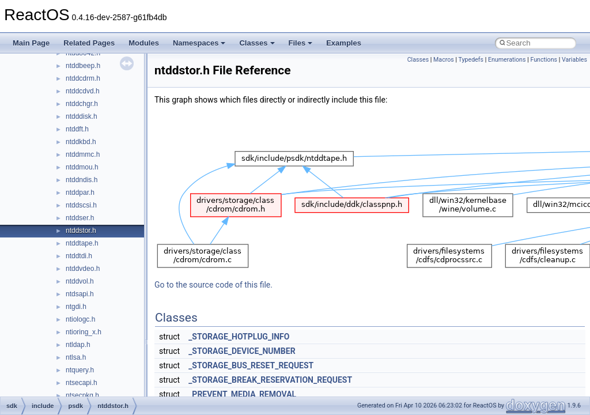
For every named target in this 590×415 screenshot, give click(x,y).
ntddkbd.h (81, 142)
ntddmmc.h (83, 154)
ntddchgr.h (82, 104)
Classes (256, 43)
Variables (574, 59)
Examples (343, 43)
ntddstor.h (81, 231)
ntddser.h (80, 218)
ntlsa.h (76, 357)
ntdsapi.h (80, 294)
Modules (143, 43)
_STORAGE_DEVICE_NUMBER (242, 351)
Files (301, 43)
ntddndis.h (81, 180)
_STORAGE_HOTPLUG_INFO (238, 336)
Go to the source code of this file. (213, 284)
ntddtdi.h (79, 256)
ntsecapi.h (81, 383)
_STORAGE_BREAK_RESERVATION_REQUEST (270, 379)
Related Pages (89, 43)
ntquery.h (80, 370)
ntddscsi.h (81, 205)
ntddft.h (77, 129)
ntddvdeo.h (83, 269)
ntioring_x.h (83, 332)
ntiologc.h (80, 319)
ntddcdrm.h (83, 78)
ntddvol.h (80, 281)
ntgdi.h (76, 307)
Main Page (31, 43)
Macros (443, 59)
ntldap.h (78, 345)
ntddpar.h (80, 192)
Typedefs (471, 59)
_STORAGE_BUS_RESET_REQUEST (250, 365)
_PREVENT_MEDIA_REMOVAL (242, 394)
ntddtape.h (82, 243)
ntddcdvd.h (83, 91)
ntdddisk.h (81, 116)
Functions (543, 59)
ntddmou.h (82, 167)
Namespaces (199, 43)
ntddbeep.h (83, 66)
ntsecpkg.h (82, 395)
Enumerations (507, 59)
